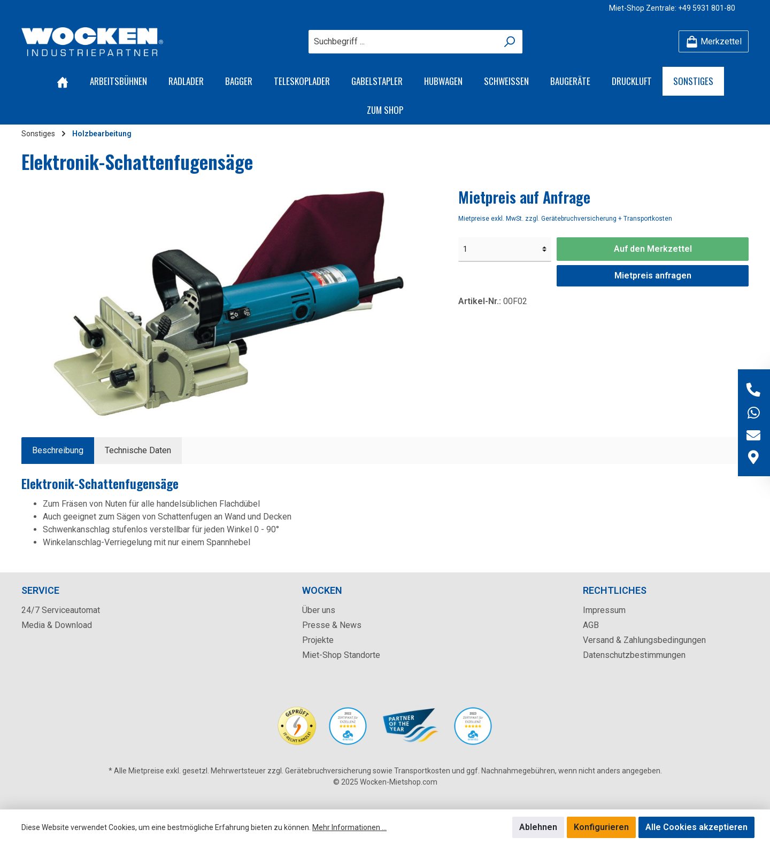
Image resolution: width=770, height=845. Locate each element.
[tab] (57, 450)
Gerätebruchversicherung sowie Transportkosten (367, 770)
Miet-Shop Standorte (341, 655)
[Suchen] (509, 41)
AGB (591, 625)
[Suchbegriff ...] (403, 41)
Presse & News (331, 625)
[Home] (62, 81)
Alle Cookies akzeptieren (696, 827)
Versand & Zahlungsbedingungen (644, 640)
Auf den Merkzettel (653, 249)
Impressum (604, 610)
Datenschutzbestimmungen (634, 655)
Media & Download (56, 625)
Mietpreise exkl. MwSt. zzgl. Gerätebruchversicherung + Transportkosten (565, 218)
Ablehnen (538, 827)
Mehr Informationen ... (349, 827)
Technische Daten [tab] (138, 450)
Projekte (318, 640)
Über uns (318, 610)
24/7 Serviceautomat (60, 610)
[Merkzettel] (714, 41)
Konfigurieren (601, 827)
